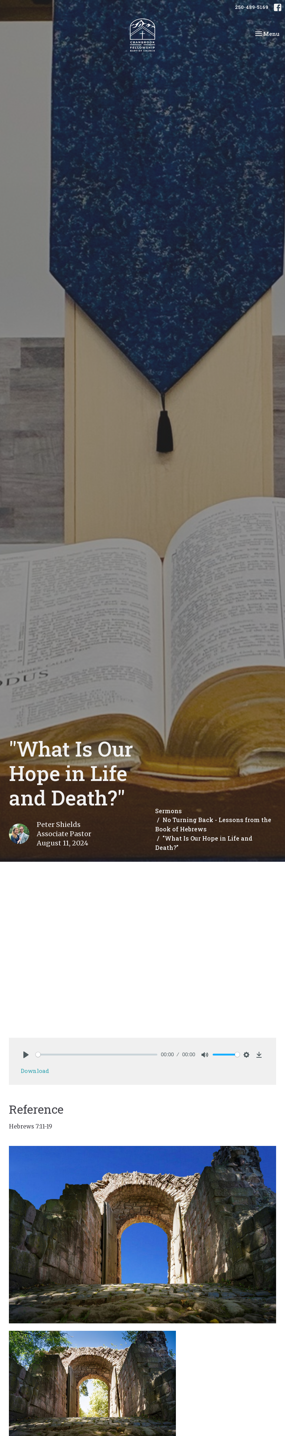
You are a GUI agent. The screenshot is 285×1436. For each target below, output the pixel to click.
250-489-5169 (251, 7)
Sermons (168, 811)
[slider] (96, 1054)
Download (35, 1070)
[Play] (26, 1055)
